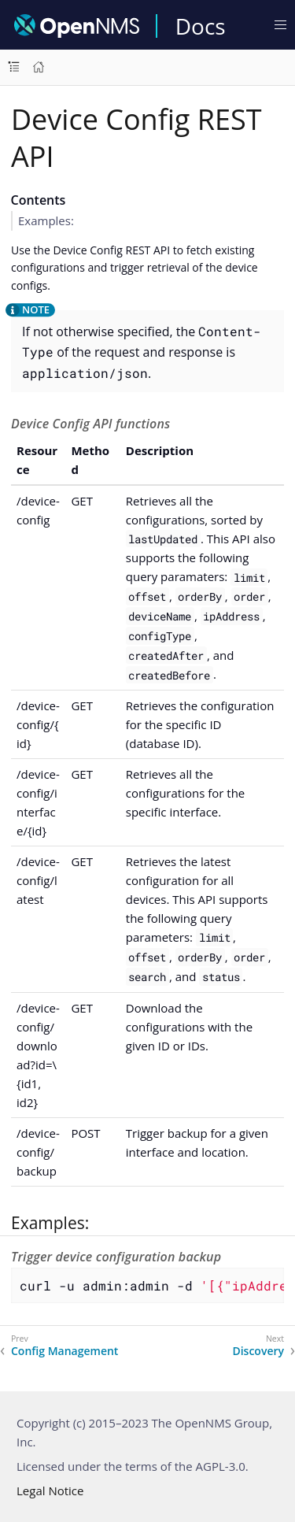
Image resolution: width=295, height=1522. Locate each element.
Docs (200, 26)
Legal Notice (50, 1490)
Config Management (64, 1351)
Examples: (46, 220)
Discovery (258, 1351)
